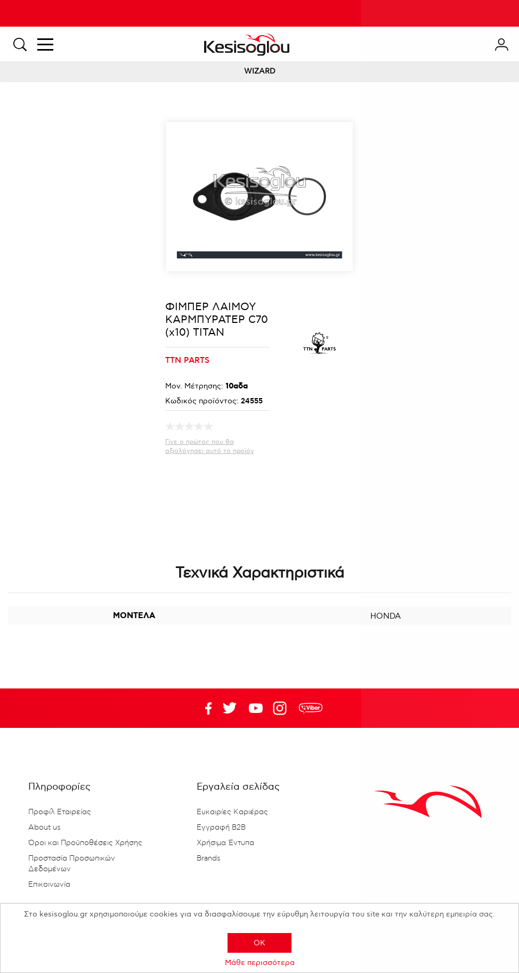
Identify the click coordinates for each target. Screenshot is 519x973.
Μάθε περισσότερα (260, 962)
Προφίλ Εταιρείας (59, 812)
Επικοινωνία (49, 884)
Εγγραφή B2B (221, 827)
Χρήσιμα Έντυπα (225, 843)
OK (259, 942)
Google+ (282, 708)
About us (44, 827)
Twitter (256, 708)
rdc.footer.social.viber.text (310, 708)
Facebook (203, 708)
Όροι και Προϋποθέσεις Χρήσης (85, 843)
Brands (209, 858)
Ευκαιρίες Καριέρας (232, 812)
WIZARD (259, 71)
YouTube (230, 708)
